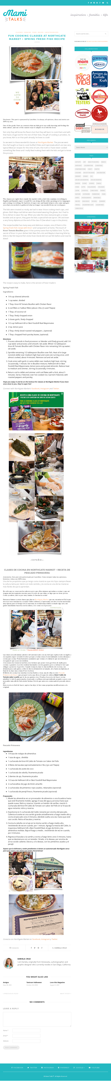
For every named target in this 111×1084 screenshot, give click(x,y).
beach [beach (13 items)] (103, 162)
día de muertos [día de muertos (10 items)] (96, 179)
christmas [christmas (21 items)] (98, 165)
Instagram (44, 392)
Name (5, 1034)
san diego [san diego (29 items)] (85, 201)
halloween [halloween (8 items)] (92, 187)
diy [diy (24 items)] (92, 176)
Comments (14, 951)
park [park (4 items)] (103, 194)
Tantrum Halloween (34, 986)
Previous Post (10, 997)
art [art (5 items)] (84, 162)
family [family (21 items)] (99, 183)
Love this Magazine (57, 986)
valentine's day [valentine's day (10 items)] (88, 204)
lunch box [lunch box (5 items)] (94, 190)
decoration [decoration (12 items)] (101, 172)
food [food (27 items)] (77, 187)
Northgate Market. (46, 145)
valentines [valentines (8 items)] (100, 204)
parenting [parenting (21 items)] (95, 194)
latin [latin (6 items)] (77, 190)
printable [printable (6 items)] (97, 197)
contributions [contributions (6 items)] (80, 169)
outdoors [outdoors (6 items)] (86, 194)
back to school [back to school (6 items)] (93, 162)
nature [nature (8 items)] (77, 194)
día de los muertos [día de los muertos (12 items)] (81, 179)
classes (19, 32)
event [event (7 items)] (85, 183)
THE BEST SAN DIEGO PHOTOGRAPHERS (97, 41)
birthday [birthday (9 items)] (78, 165)
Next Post (65, 997)
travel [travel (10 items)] (77, 204)
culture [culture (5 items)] (78, 172)
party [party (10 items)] (77, 197)
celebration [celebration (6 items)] (88, 165)
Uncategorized (51, 32)
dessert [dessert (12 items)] (78, 176)
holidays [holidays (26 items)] (101, 187)
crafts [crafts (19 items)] (97, 169)
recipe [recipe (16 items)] (77, 201)
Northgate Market (42, 603)
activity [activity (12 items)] (78, 162)
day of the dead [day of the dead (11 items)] (89, 172)
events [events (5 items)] (91, 183)
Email (5, 1039)
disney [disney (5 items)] (85, 176)
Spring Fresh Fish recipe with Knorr (18, 231)
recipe (41, 32)
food (34, 32)
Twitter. (56, 392)
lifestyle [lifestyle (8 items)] (85, 190)
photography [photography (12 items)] (86, 197)
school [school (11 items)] (94, 201)
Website (5, 1044)
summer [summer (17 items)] (102, 201)
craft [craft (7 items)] (90, 169)
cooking (27, 32)
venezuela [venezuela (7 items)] (79, 208)
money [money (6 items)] (102, 190)
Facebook (35, 392)
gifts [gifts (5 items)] (83, 187)
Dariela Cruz (61, 951)
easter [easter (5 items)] (77, 183)
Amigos (6, 986)
